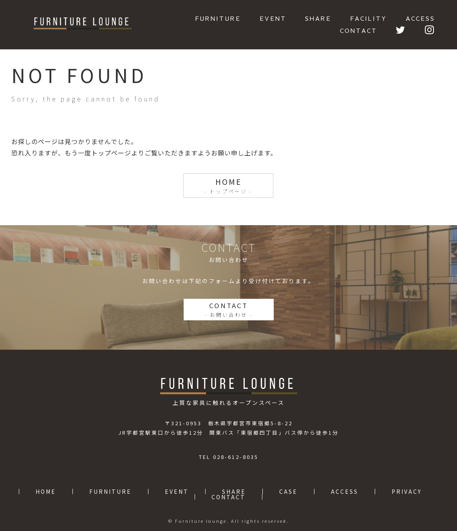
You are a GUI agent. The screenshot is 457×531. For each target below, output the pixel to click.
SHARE (318, 18)
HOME (228, 185)
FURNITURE (218, 18)
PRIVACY (407, 491)
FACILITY (368, 18)
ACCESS (420, 18)
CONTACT (358, 30)
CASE (288, 491)
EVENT (273, 18)
